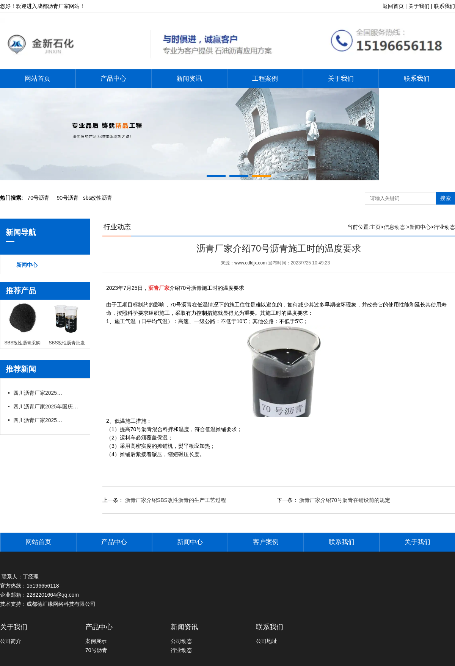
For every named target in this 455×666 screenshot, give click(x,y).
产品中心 (113, 78)
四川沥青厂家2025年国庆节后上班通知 (39, 393)
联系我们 (417, 78)
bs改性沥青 (98, 198)
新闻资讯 (189, 78)
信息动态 (394, 227)
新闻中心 (27, 265)
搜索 (445, 198)
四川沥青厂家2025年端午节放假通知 (39, 420)
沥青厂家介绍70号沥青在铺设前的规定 (344, 500)
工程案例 (265, 78)
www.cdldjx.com (250, 263)
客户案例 (266, 542)
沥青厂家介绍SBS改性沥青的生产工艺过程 (175, 500)
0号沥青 (38, 198)
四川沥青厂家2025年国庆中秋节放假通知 (47, 406)
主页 (375, 227)
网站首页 (37, 78)
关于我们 (341, 78)
